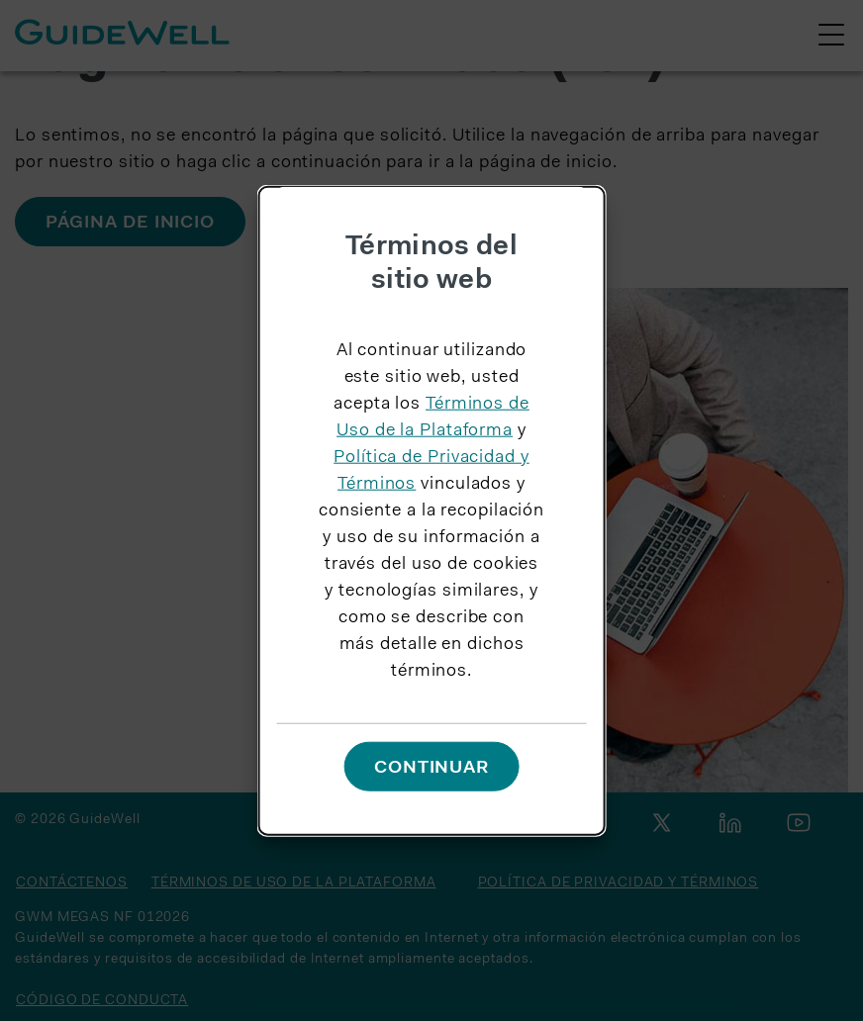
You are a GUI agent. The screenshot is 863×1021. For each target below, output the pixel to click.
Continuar (431, 768)
